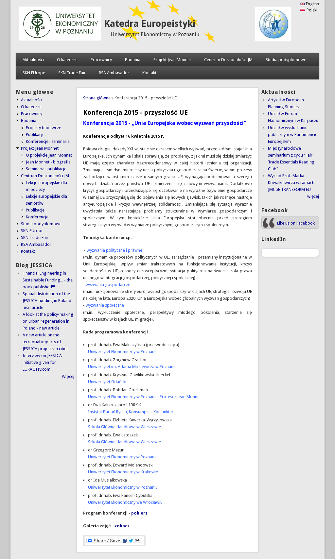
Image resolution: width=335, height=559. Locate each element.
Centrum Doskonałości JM (228, 59)
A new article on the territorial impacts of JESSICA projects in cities (45, 341)
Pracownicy (101, 59)
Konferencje (37, 216)
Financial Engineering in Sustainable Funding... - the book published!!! (48, 280)
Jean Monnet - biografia (48, 162)
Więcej (68, 376)
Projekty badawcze (43, 127)
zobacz (122, 525)
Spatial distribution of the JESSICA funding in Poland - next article (48, 300)
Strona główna (97, 97)
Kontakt (149, 72)
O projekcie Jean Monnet (49, 155)
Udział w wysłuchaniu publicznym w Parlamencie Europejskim (292, 134)
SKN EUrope (34, 72)
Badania (132, 59)
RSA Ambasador (114, 72)
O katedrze (67, 59)
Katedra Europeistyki (149, 23)
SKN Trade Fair (72, 72)
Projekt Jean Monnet (172, 59)
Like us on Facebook (296, 223)
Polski (308, 10)
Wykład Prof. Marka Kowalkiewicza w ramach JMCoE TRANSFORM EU (291, 182)
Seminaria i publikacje (46, 168)
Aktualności (33, 59)
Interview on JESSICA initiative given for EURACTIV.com (42, 362)
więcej (313, 196)
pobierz (139, 513)
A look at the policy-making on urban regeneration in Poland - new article (48, 321)
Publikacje (35, 134)
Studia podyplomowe (286, 59)
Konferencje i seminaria (48, 141)
